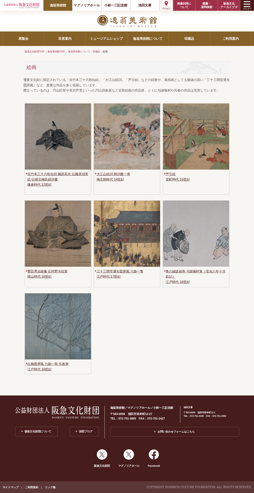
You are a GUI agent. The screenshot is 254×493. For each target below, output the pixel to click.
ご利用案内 (230, 38)
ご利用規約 (31, 487)
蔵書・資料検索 (206, 5)
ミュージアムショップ (106, 38)
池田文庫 (144, 5)
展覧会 (23, 38)
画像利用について (184, 5)
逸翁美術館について (147, 38)
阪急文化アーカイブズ (229, 5)
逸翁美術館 (58, 5)
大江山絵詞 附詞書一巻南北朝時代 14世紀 (113, 176)
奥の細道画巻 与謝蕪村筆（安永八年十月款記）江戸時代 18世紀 (196, 277)
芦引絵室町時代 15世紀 (178, 176)
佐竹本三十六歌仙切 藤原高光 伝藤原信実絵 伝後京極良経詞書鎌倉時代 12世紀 (57, 179)
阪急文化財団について (38, 431)
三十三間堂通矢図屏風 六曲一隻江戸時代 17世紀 (120, 274)
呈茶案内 (64, 38)
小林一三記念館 (115, 5)
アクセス (166, 8)
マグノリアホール (87, 5)
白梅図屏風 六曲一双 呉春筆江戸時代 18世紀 (47, 366)
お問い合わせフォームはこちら (176, 431)
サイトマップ (11, 487)
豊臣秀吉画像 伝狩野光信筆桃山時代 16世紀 (47, 274)
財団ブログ (85, 431)
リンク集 (50, 487)
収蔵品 (189, 38)
